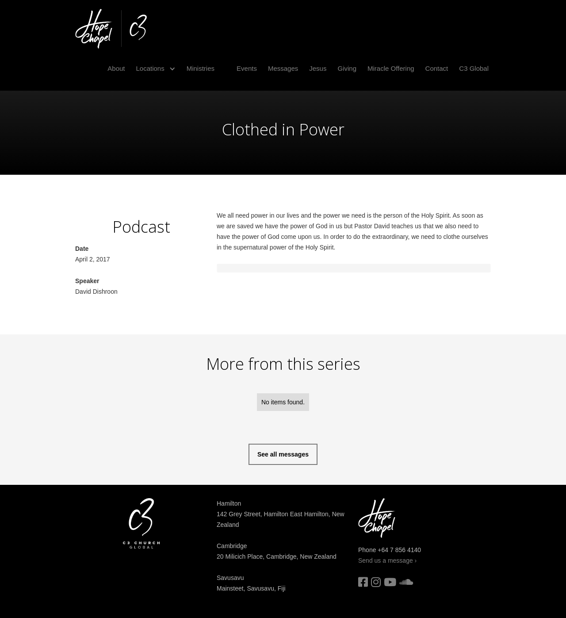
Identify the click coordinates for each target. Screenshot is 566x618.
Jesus (317, 68)
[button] (152, 68)
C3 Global (474, 68)
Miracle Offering (390, 68)
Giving (346, 68)
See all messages (283, 454)
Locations (150, 68)
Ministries (200, 68)
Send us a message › (387, 560)
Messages (283, 68)
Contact (436, 68)
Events (247, 68)
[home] (111, 29)
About (116, 68)
